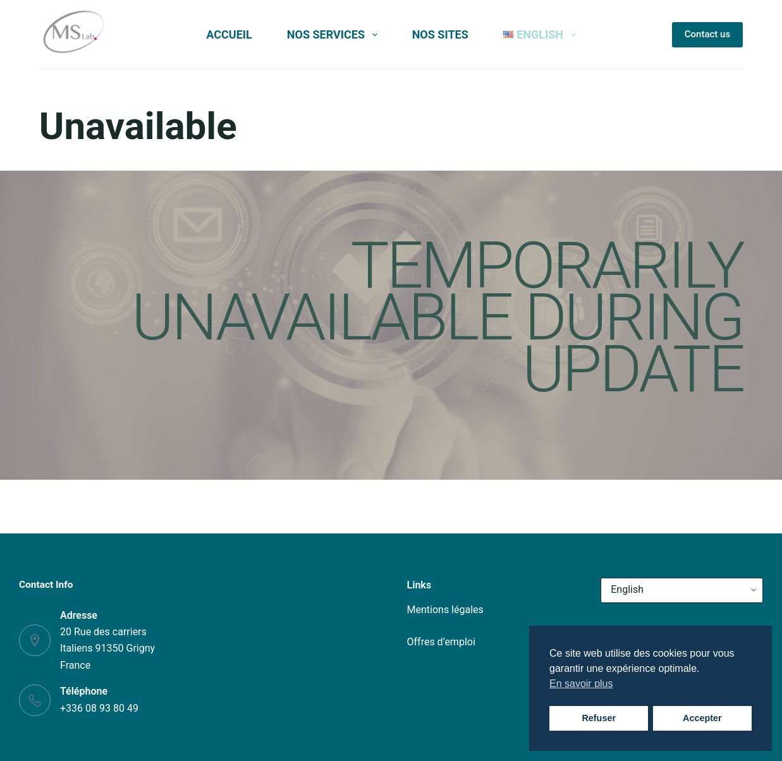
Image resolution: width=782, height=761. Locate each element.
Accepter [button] (702, 718)
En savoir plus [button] (581, 683)
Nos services (334, 34)
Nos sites (440, 34)
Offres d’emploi (441, 642)
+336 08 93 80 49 (99, 708)
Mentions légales (445, 610)
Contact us (707, 34)
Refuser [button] (599, 718)
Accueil (229, 34)
